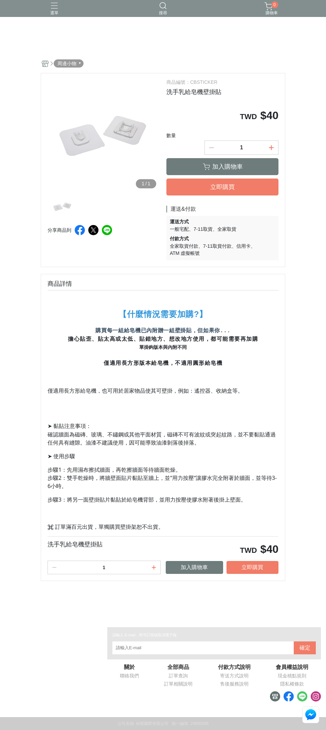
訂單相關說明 (178, 683)
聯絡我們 (129, 675)
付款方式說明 (234, 667)
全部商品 (178, 667)
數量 (171, 135)
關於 (129, 667)
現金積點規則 (292, 675)
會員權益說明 (292, 667)
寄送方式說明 (234, 675)
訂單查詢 (178, 675)
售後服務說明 (234, 683)
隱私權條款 (292, 683)
